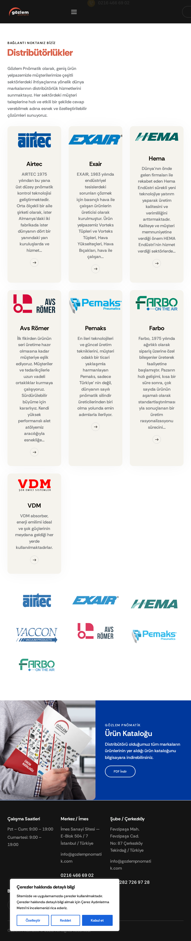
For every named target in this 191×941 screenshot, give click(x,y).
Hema (157, 158)
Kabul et (97, 920)
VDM (34, 505)
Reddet (65, 920)
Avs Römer (34, 328)
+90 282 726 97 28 (130, 882)
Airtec (34, 164)
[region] (64, 905)
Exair (95, 164)
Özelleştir (33, 920)
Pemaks (95, 328)
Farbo (156, 328)
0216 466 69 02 (77, 875)
